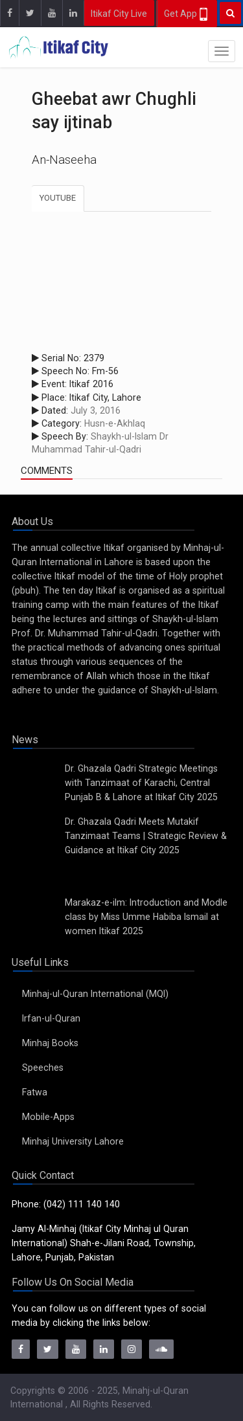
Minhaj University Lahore (73, 1141)
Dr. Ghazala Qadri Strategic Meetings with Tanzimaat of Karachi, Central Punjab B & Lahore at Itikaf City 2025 (141, 782)
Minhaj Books (50, 1043)
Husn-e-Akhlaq (114, 423)
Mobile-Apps (48, 1117)
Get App (187, 14)
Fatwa (34, 1092)
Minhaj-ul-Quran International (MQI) (95, 994)
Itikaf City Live (119, 13)
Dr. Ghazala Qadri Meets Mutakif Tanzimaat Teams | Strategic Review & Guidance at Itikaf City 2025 (146, 835)
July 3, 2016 (96, 410)
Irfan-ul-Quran (51, 1018)
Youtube (58, 198)
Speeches (43, 1067)
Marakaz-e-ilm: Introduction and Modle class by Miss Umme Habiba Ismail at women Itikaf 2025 (146, 916)
